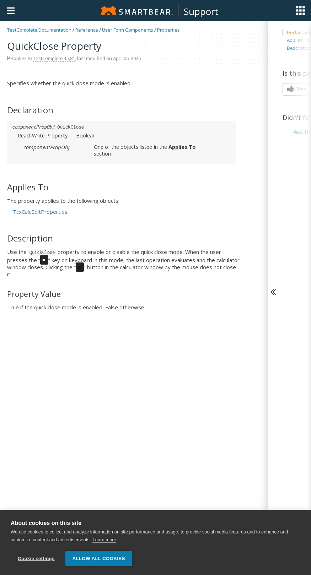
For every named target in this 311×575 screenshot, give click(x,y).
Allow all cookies (99, 558)
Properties (168, 30)
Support (201, 11)
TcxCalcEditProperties (40, 211)
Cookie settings (36, 558)
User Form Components (127, 30)
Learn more (104, 539)
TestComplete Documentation (39, 30)
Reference (86, 30)
